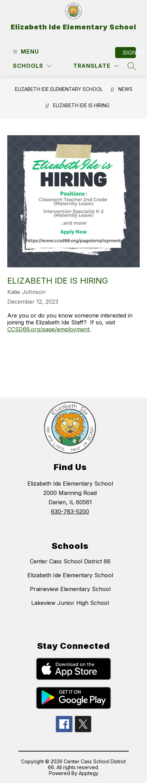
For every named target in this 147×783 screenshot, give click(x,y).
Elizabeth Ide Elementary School (59, 89)
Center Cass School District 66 (70, 561)
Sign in (129, 52)
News (125, 89)
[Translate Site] (95, 66)
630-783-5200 (70, 511)
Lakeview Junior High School (70, 602)
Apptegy (88, 773)
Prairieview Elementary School (70, 589)
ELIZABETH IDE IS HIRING (81, 105)
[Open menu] (25, 51)
